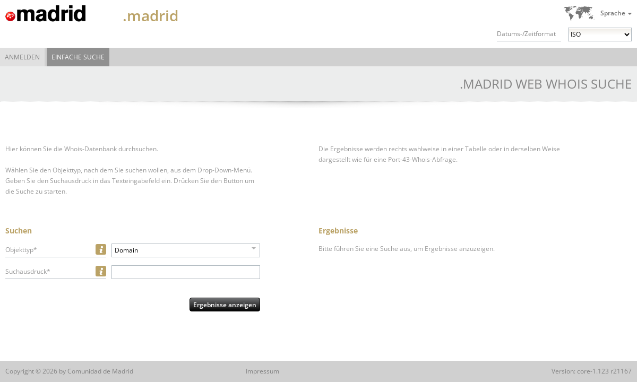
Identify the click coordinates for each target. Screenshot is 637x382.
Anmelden (22, 57)
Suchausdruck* (27, 271)
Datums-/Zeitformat (526, 33)
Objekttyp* (21, 249)
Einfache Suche (78, 57)
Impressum (262, 371)
